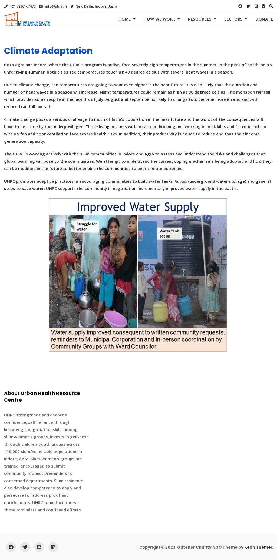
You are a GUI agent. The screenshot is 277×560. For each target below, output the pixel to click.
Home (124, 19)
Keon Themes (258, 547)
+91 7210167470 (19, 6)
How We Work (159, 19)
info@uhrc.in (53, 6)
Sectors (233, 19)
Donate (264, 19)
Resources (200, 19)
